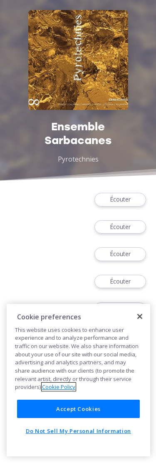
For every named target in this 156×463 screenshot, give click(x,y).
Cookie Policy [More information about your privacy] (58, 387)
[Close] (140, 316)
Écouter (120, 199)
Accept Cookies (78, 409)
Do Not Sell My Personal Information (78, 431)
